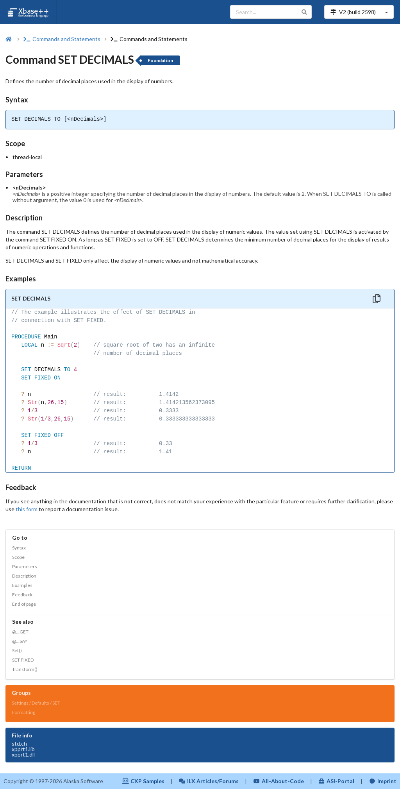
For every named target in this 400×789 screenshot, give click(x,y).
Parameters (24, 566)
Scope (18, 557)
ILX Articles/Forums (209, 781)
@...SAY (19, 641)
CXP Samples (143, 781)
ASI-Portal (336, 781)
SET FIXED (23, 660)
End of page (24, 604)
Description (24, 576)
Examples (22, 585)
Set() (17, 650)
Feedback (22, 595)
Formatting (23, 712)
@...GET (20, 632)
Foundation (160, 60)
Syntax (19, 548)
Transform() (25, 669)
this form (27, 509)
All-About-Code (278, 781)
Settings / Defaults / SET (36, 703)
